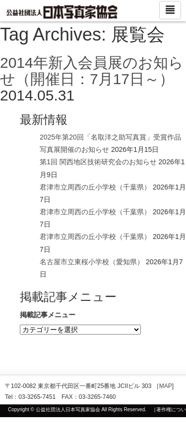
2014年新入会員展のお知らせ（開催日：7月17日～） (92, 70)
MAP (165, 386)
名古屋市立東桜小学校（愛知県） (92, 262)
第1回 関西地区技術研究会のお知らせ (98, 162)
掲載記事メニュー (47, 315)
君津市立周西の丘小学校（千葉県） (95, 187)
